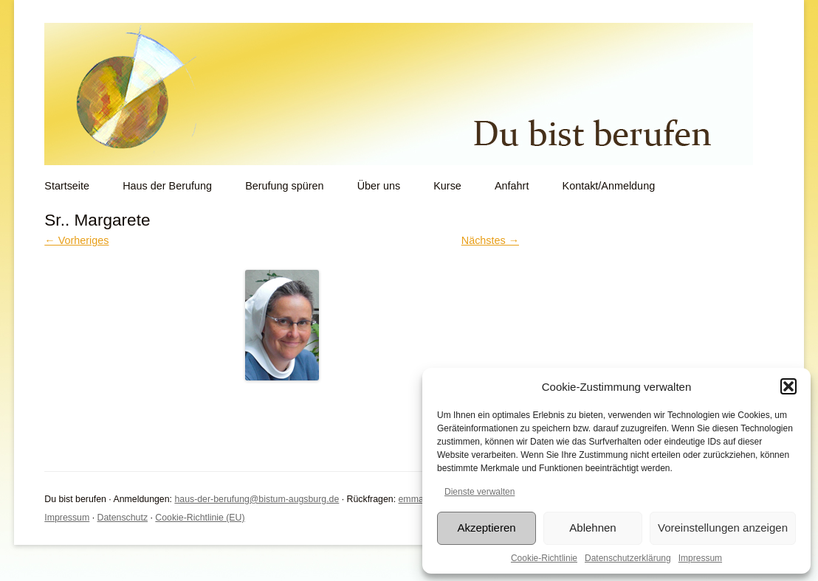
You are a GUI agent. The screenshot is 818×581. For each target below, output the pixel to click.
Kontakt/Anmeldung (609, 186)
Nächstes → (490, 240)
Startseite (66, 186)
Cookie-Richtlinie (544, 558)
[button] (788, 386)
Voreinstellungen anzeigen (723, 527)
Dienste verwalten (479, 492)
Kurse (447, 186)
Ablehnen (592, 527)
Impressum (700, 558)
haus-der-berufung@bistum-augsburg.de (256, 499)
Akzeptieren (486, 527)
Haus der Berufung (167, 186)
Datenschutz (122, 517)
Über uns (378, 186)
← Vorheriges (76, 240)
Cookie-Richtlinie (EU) (199, 517)
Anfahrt (512, 186)
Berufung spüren (284, 186)
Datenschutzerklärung (628, 558)
